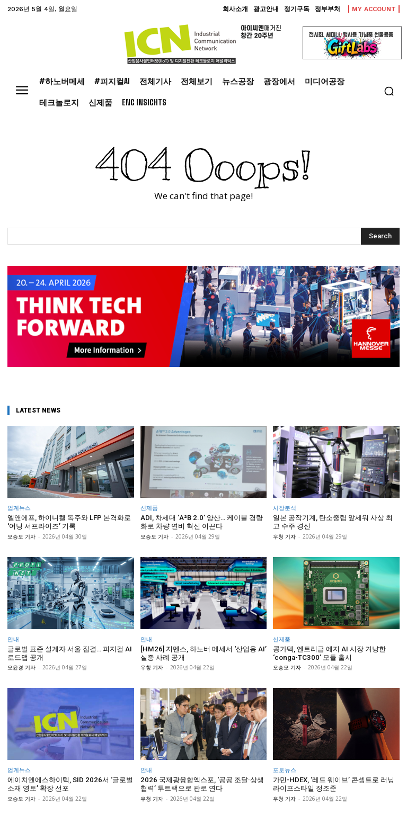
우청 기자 (284, 536)
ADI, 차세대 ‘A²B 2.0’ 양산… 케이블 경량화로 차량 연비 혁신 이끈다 (200, 522)
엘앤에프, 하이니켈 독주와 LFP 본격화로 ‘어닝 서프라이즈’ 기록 (69, 522)
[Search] (380, 236)
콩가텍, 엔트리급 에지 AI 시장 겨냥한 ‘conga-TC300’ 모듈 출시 (329, 652)
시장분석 (284, 508)
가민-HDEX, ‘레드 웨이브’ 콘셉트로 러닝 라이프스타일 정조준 (333, 783)
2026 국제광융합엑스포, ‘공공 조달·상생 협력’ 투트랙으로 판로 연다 (201, 783)
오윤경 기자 (21, 666)
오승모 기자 (21, 536)
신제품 (149, 508)
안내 (13, 638)
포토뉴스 (284, 769)
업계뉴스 (19, 508)
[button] (389, 91)
